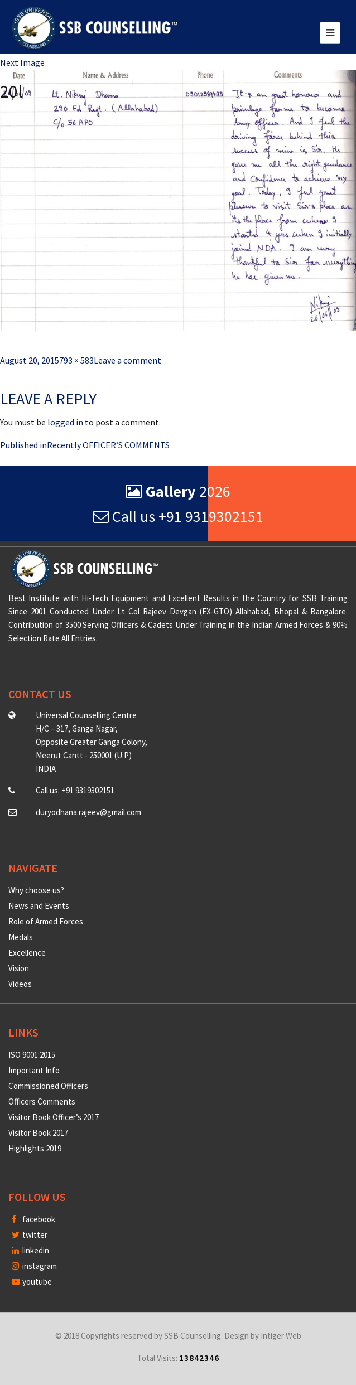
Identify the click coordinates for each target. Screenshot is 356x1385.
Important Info (34, 1070)
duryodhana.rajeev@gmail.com (88, 812)
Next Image (22, 62)
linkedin (30, 1250)
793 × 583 (76, 360)
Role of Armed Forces (45, 921)
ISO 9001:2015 (31, 1054)
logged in (65, 422)
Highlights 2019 (34, 1148)
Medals (20, 937)
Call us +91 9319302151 (178, 516)
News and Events (38, 905)
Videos (20, 984)
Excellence (27, 952)
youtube (32, 1281)
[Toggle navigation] (330, 33)
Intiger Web (281, 1335)
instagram (34, 1266)
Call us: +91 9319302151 (75, 790)
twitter (29, 1234)
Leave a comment (127, 360)
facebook (33, 1219)
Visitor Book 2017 (38, 1132)
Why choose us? (36, 890)
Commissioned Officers (48, 1086)
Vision (18, 968)
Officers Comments (41, 1101)
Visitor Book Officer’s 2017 (53, 1117)
